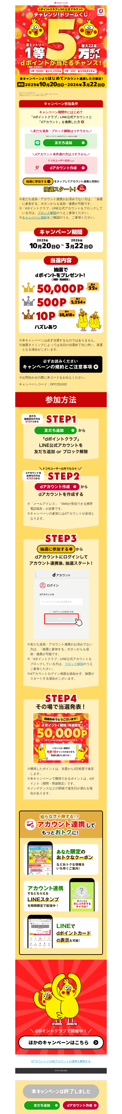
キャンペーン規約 (34, 224)
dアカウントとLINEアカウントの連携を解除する (61, 1067)
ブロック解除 (47, 219)
